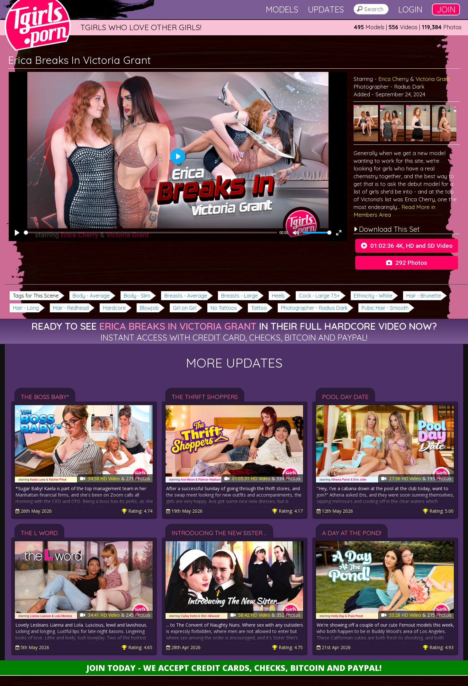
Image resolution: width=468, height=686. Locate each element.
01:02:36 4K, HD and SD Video (407, 245)
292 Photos (406, 262)
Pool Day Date (345, 397)
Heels (278, 295)
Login (410, 9)
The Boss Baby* (45, 397)
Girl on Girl (184, 308)
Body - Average (91, 295)
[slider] (150, 233)
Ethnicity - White (373, 295)
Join (446, 9)
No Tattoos (224, 308)
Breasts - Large (239, 295)
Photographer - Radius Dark (314, 308)
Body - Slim (137, 295)
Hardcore (114, 308)
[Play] (17, 233)
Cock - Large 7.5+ (319, 295)
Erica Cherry (393, 78)
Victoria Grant (433, 78)
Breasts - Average (185, 295)
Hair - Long (26, 308)
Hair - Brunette (423, 295)
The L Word (39, 533)
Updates (326, 9)
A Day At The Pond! (351, 533)
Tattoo (259, 308)
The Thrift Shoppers (205, 397)
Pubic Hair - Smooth (385, 308)
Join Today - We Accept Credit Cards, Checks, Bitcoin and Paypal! (234, 667)
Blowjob (149, 308)
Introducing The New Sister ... (219, 533)
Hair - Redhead (71, 308)
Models (282, 9)
